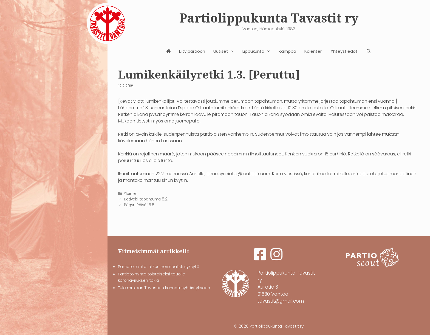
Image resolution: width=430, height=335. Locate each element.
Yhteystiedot (344, 51)
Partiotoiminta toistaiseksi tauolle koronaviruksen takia (151, 277)
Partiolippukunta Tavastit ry (268, 18)
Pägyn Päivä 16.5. (139, 205)
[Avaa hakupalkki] (368, 51)
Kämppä (287, 51)
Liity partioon (192, 51)
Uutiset (225, 51)
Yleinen (130, 193)
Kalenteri (313, 51)
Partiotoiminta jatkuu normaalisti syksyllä (158, 266)
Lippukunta (258, 51)
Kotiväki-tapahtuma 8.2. (146, 199)
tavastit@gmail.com (281, 301)
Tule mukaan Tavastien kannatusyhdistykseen (164, 288)
